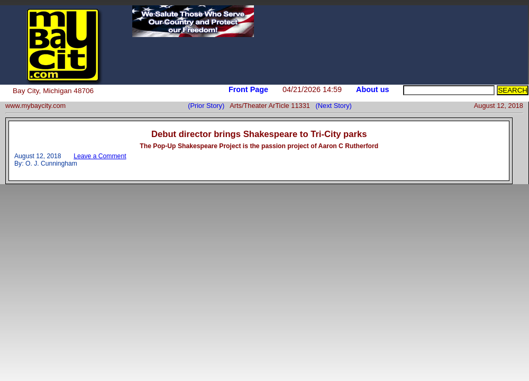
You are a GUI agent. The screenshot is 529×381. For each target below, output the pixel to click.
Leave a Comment (100, 156)
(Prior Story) (209, 106)
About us (372, 89)
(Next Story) (331, 106)
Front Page (248, 89)
